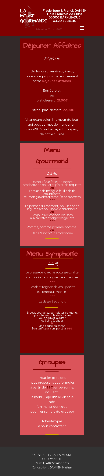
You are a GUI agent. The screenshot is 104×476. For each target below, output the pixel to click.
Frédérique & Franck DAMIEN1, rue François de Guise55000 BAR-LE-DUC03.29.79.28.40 (65, 15)
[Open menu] (82, 28)
